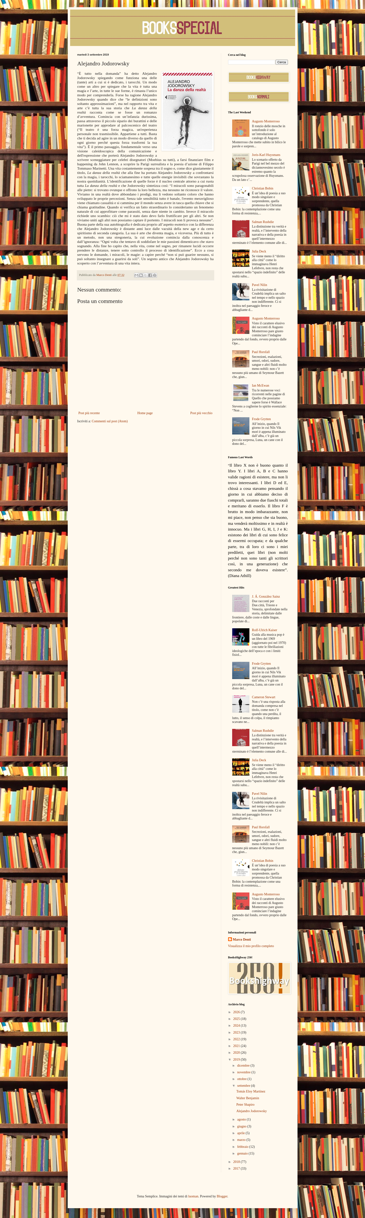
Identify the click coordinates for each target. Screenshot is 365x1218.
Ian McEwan (260, 385)
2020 (237, 1052)
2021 (237, 1046)
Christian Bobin (262, 188)
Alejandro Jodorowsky (251, 1111)
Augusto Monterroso (266, 121)
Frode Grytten (261, 419)
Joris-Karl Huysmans (266, 155)
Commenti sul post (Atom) (110, 421)
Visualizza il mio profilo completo (251, 946)
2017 (237, 1168)
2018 (237, 1162)
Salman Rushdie (263, 222)
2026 (237, 1012)
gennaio (243, 1153)
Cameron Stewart (263, 697)
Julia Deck (259, 251)
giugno (242, 1126)
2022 (237, 1039)
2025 (237, 1019)
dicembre (244, 1065)
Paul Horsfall (261, 352)
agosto (242, 1119)
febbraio (243, 1147)
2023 (237, 1032)
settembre (244, 1085)
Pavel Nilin (259, 285)
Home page (145, 413)
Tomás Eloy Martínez (250, 1091)
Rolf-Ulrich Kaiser (264, 630)
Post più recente (89, 413)
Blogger (222, 1196)
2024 (237, 1025)
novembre (244, 1072)
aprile (241, 1133)
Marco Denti (242, 939)
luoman (193, 1196)
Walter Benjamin (247, 1098)
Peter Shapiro (245, 1104)
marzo (241, 1140)
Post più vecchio (201, 413)
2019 (237, 1059)
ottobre (242, 1079)
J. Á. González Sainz (266, 596)
